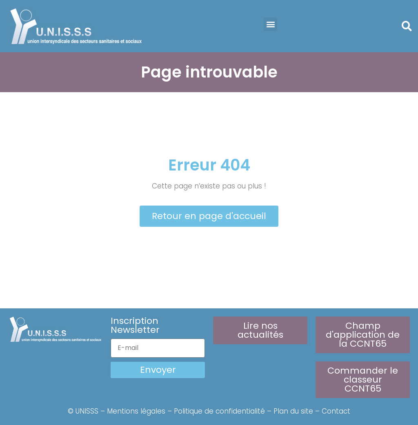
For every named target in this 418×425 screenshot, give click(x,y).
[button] (270, 24)
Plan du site (293, 411)
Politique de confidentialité (219, 411)
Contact (336, 411)
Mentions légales (136, 411)
